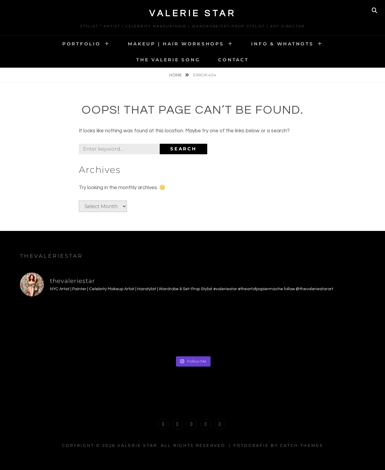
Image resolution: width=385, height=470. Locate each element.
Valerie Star (192, 13)
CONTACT (233, 60)
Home (176, 74)
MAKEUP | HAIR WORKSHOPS (176, 44)
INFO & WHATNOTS (282, 44)
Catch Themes (301, 445)
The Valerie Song (168, 60)
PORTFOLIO (81, 44)
